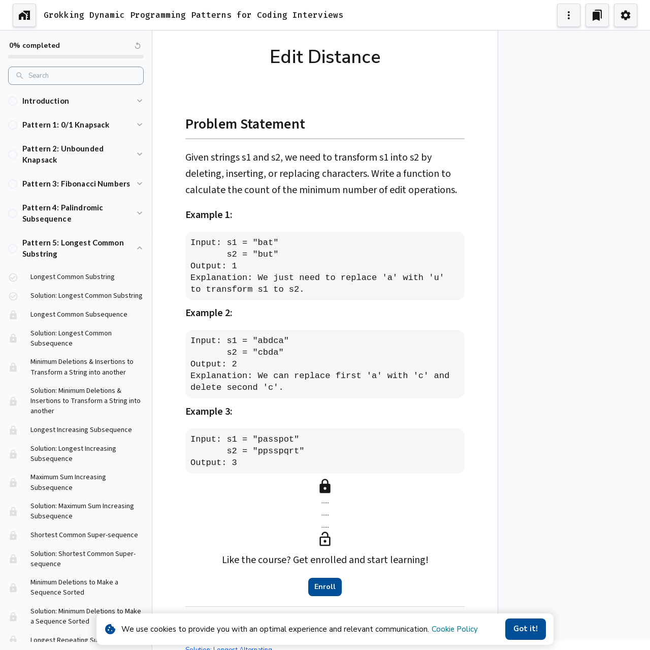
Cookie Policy (455, 629)
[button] (76, 101)
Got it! (525, 629)
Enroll (325, 587)
